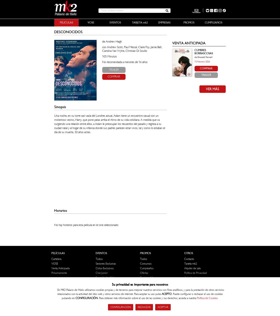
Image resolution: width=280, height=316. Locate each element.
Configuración (120, 307)
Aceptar (163, 307)
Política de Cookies (207, 298)
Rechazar (144, 307)
